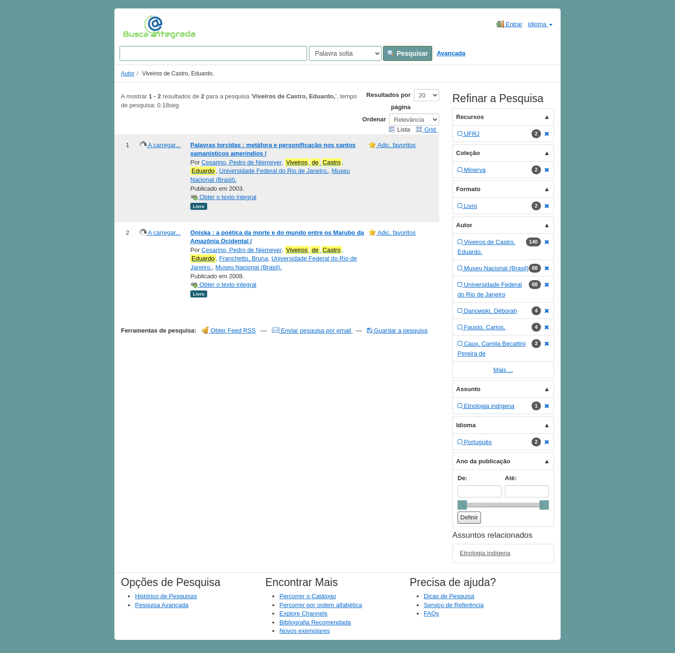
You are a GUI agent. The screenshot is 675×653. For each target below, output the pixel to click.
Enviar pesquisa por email (312, 330)
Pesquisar (407, 53)
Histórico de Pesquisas (166, 596)
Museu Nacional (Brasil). (248, 267)
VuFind (137, 27)
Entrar (509, 24)
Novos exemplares (304, 630)
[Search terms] (213, 53)
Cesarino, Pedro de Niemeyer (242, 162)
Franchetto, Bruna (243, 258)
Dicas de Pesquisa (449, 596)
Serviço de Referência (454, 604)
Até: (511, 478)
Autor (128, 73)
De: (462, 478)
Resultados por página (388, 101)
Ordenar (374, 119)
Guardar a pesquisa (397, 330)
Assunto (468, 389)
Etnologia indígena (485, 553)
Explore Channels (303, 613)
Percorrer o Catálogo (307, 596)
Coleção (468, 152)
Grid (426, 129)
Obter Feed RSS (229, 330)
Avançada (451, 53)
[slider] (462, 505)
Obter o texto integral (223, 196)
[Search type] (345, 53)
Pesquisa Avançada (161, 604)
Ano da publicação (483, 461)
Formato (468, 189)
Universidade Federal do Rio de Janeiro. (274, 170)
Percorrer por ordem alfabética (320, 604)
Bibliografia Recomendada (315, 622)
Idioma (540, 24)
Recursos (470, 116)
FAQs (431, 613)
